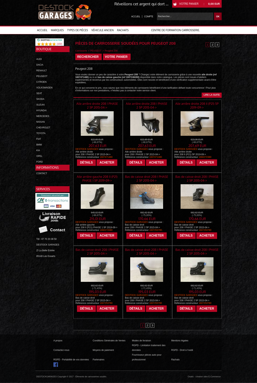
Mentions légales (179, 340)
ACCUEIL (42, 30)
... (37, 179)
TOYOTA (40, 133)
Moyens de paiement (103, 350)
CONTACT (41, 173)
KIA (38, 150)
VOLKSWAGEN (44, 87)
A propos (57, 340)
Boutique (44, 49)
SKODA (40, 99)
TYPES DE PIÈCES (77, 30)
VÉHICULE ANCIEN (102, 30)
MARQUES (57, 30)
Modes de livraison (141, 340)
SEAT (39, 93)
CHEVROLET (43, 127)
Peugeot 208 (111, 50)
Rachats (175, 359)
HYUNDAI (41, 110)
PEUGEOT (42, 76)
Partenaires (98, 359)
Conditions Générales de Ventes (109, 340)
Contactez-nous (61, 350)
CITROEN (41, 82)
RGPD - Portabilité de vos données (71, 359)
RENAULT (41, 70)
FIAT (38, 139)
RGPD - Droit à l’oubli (182, 350)
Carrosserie (81, 50)
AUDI (39, 59)
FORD (39, 162)
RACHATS (123, 30)
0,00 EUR (214, 3)
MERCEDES (42, 116)
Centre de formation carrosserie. (175, 30)
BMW (39, 144)
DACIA (39, 65)
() (59, 44)
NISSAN (40, 122)
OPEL (39, 156)
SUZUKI (40, 104)
